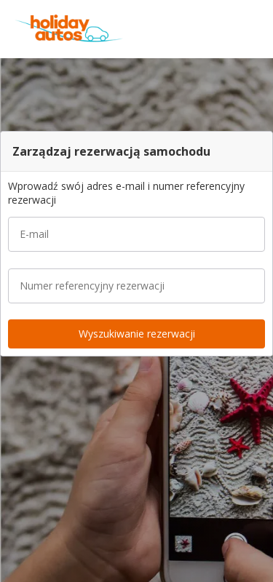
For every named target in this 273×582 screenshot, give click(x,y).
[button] (257, 29)
